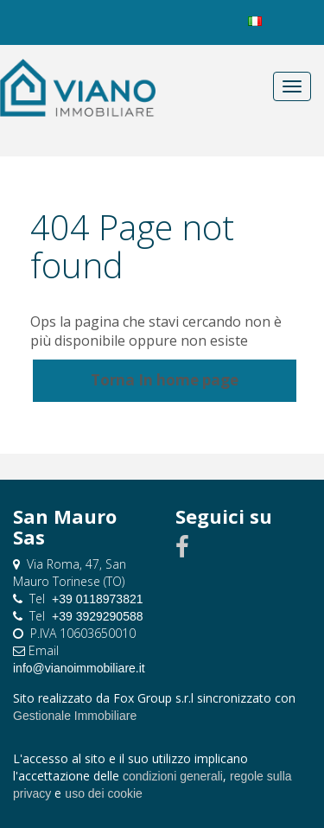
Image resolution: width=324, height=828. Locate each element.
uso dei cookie (104, 793)
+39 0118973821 (97, 599)
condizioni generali (173, 776)
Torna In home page (164, 380)
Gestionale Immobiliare (75, 716)
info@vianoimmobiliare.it (79, 668)
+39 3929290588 (97, 616)
